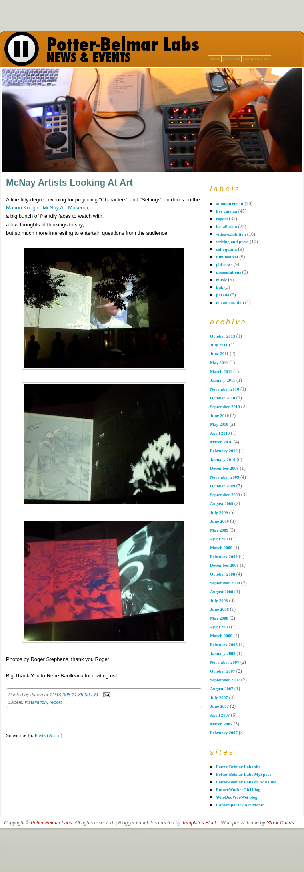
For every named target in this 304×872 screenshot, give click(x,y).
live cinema (226, 211)
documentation (230, 302)
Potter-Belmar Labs (51, 823)
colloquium (226, 249)
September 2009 (225, 495)
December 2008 (224, 565)
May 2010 (219, 424)
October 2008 (222, 574)
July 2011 (219, 345)
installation (36, 702)
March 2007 (221, 724)
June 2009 (219, 521)
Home (215, 59)
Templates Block (199, 823)
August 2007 (221, 689)
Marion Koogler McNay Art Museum (47, 208)
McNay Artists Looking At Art (69, 182)
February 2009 (224, 556)
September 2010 (225, 407)
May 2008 (219, 618)
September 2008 (225, 583)
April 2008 (220, 627)
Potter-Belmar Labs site (238, 767)
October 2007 (222, 671)
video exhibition (231, 234)
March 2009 (221, 548)
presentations (228, 272)
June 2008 (219, 609)
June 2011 (219, 354)
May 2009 (219, 530)
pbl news (224, 264)
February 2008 (224, 644)
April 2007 (220, 715)
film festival (227, 257)
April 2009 (220, 539)
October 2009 (222, 486)
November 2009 (224, 477)
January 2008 (222, 653)
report (56, 702)
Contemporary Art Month (240, 805)
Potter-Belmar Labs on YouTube (246, 782)
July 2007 (219, 697)
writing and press (232, 242)
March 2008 (221, 636)
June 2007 (219, 706)
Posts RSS (231, 59)
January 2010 (222, 459)
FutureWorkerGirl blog (238, 789)
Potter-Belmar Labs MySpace (243, 774)
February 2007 (224, 733)
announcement (230, 203)
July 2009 (219, 512)
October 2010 (222, 398)
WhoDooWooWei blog (236, 797)
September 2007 (225, 680)
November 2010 (224, 389)
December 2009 (224, 468)
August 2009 (221, 503)
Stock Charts (280, 823)
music (221, 280)
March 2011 (221, 371)
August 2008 (221, 592)
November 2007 (224, 662)
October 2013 (222, 336)
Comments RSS (256, 59)
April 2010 (220, 433)
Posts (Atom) (48, 735)
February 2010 (224, 451)
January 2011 (222, 380)
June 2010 (219, 415)
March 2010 (221, 442)
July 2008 (219, 600)
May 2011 (219, 362)
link (219, 287)
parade (222, 295)
